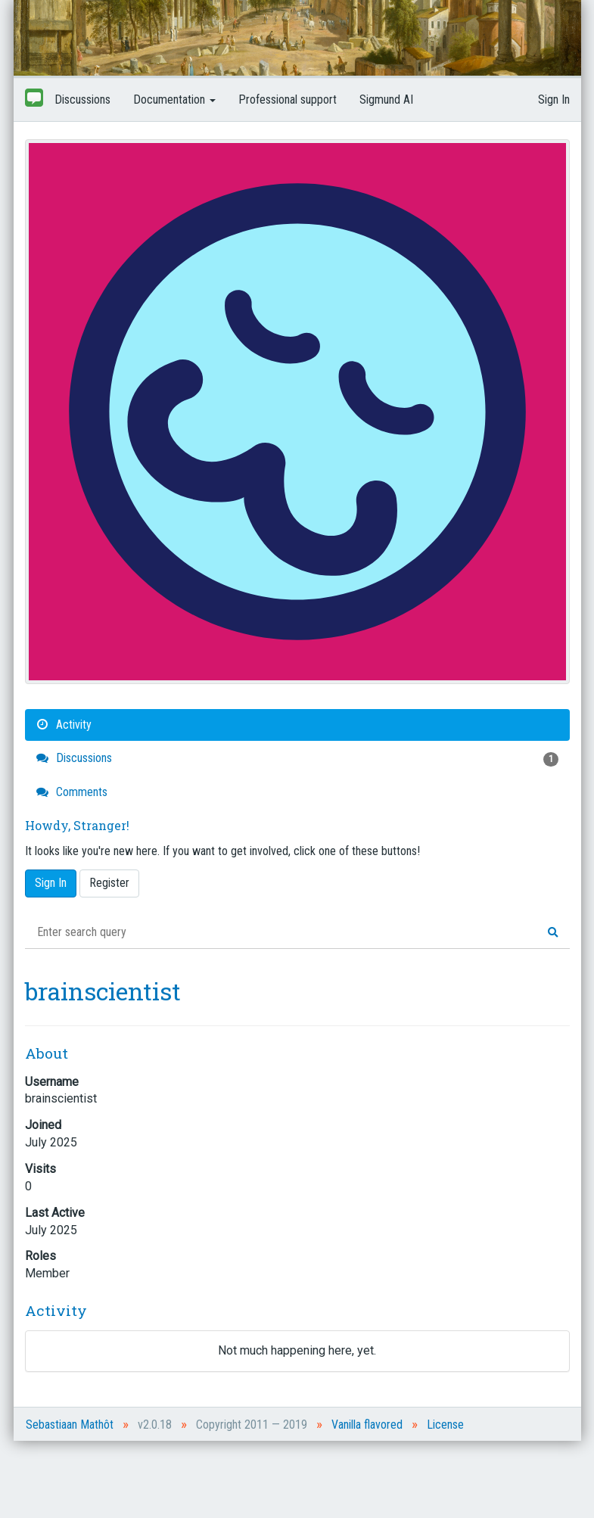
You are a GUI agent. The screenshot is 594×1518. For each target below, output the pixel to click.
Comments (71, 792)
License (445, 1424)
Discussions (82, 99)
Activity (64, 724)
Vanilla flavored (367, 1424)
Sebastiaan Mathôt (70, 1424)
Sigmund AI (386, 99)
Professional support (287, 99)
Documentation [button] (174, 99)
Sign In (554, 99)
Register (109, 883)
